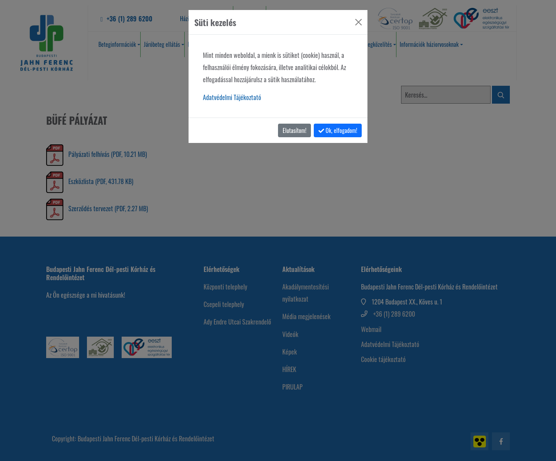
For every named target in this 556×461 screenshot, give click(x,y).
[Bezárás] (358, 22)
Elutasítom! (294, 130)
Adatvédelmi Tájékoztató (232, 97)
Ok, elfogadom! (337, 130)
